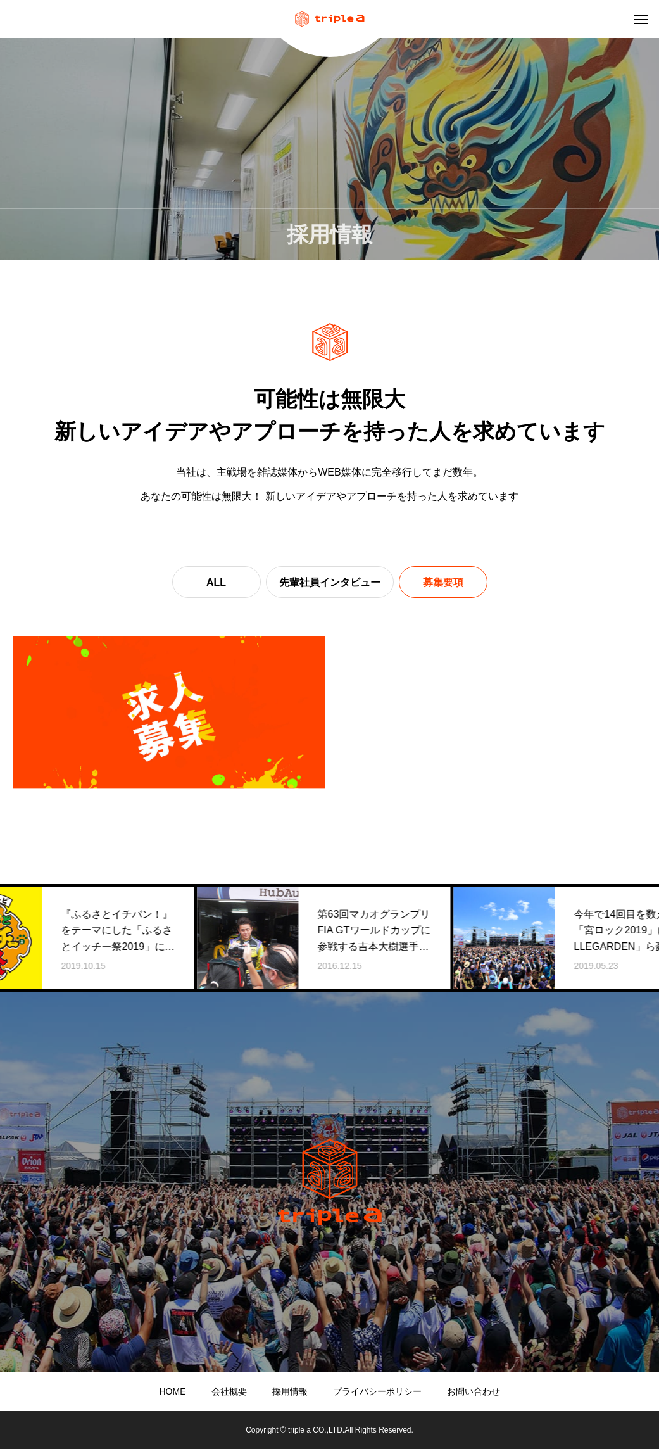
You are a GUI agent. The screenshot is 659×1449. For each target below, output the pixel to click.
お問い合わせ (473, 1391)
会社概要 (229, 1391)
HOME (173, 1391)
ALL (216, 582)
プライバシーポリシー (377, 1391)
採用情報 (290, 1391)
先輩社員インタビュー (329, 582)
